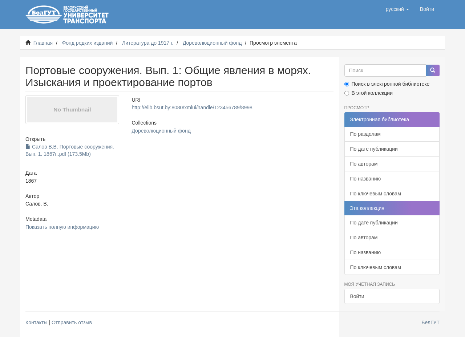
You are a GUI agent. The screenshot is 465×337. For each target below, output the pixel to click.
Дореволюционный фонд (212, 43)
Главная (43, 43)
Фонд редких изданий (87, 43)
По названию (365, 179)
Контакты (36, 322)
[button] (397, 9)
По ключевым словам (375, 193)
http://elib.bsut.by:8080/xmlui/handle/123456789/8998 (192, 107)
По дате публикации (374, 149)
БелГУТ (430, 322)
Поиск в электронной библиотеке (387, 84)
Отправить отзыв (72, 322)
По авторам (364, 164)
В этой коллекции (368, 93)
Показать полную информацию (62, 227)
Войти (357, 296)
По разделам (365, 134)
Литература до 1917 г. (147, 43)
